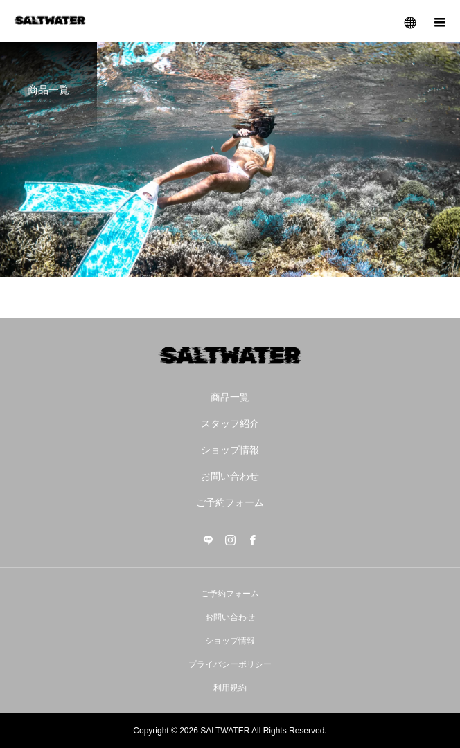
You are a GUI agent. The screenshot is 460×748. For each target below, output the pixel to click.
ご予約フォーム (230, 502)
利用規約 (230, 688)
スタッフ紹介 (230, 423)
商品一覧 (230, 397)
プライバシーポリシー (230, 664)
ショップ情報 (230, 449)
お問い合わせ (230, 476)
